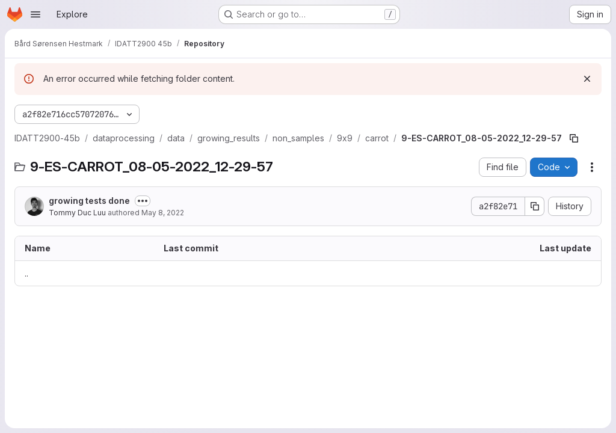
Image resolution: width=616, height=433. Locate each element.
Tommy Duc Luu (77, 212)
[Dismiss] (587, 79)
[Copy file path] (574, 138)
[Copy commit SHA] (534, 206)
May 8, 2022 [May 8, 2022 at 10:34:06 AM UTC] (162, 212)
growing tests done (89, 200)
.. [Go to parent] (26, 273)
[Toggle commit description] (142, 200)
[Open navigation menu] (35, 14)
